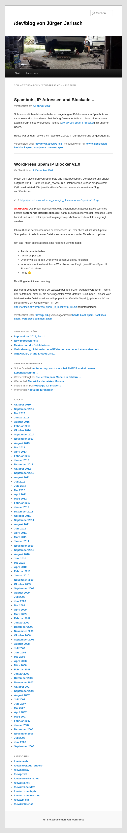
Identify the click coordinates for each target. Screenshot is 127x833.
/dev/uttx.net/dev (24, 787)
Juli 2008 (19, 648)
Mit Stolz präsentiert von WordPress (63, 819)
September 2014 (24, 434)
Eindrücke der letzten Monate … (47, 381)
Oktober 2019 (22, 404)
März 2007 (20, 716)
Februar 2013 (22, 455)
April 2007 (20, 712)
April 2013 (20, 451)
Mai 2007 (19, 707)
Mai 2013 (19, 447)
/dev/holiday (21, 769)
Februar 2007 (22, 720)
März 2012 (20, 498)
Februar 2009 (22, 618)
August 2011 (22, 524)
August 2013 (22, 443)
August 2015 (22, 421)
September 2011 (24, 520)
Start (17, 73)
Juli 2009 (19, 596)
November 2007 (23, 682)
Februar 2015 (22, 426)
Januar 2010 (21, 575)
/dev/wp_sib (55, 143)
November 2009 (23, 579)
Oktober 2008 (22, 635)
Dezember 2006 (23, 729)
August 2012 (22, 477)
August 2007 (22, 695)
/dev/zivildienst (23, 803)
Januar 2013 (21, 460)
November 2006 (23, 733)
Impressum (32, 73)
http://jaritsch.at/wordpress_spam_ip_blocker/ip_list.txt (45, 306)
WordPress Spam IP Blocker (77, 122)
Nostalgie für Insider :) (47, 385)
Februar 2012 (22, 502)
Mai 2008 (19, 656)
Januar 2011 (21, 541)
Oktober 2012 (22, 468)
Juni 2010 (20, 558)
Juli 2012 (19, 481)
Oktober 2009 (22, 584)
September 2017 (24, 409)
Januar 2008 (21, 673)
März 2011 (20, 537)
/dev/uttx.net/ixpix (25, 791)
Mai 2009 (19, 605)
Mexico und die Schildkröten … (33, 345)
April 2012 (20, 494)
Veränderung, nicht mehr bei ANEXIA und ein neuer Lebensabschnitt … (58, 349)
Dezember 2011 (23, 511)
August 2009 (22, 592)
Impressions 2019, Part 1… (30, 336)
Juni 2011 (20, 528)
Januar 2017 (21, 417)
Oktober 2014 (22, 430)
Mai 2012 (19, 490)
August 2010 (22, 554)
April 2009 (20, 609)
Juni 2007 (20, 703)
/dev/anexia (21, 761)
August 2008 (22, 643)
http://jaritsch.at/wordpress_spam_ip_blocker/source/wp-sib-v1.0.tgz (60, 200)
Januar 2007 (21, 725)
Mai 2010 (19, 562)
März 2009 (20, 614)
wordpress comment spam (49, 147)
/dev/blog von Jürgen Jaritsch (48, 23)
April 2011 (20, 532)
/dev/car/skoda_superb (28, 765)
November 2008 (23, 631)
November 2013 (23, 438)
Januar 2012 (21, 507)
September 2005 (24, 746)
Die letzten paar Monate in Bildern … (58, 377)
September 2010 (24, 549)
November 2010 (23, 545)
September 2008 (24, 639)
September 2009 (24, 588)
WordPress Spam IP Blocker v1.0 (47, 164)
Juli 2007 (19, 699)
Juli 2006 (19, 737)
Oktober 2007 (22, 686)
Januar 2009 (21, 622)
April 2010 (20, 566)
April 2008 (20, 661)
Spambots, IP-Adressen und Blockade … (55, 99)
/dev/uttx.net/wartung (27, 795)
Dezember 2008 (23, 626)
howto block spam (96, 143)
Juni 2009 (20, 601)
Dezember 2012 (23, 464)
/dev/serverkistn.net (26, 778)
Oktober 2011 (22, 515)
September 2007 (24, 690)
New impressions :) (26, 340)
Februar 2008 (22, 669)
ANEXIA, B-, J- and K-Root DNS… (35, 353)
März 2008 (20, 665)
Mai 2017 (19, 413)
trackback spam (23, 147)
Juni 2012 (20, 485)
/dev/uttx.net (22, 782)
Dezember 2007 (23, 678)
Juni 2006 (20, 742)
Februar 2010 (22, 571)
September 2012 (24, 472)
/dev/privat (41, 143)
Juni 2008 (20, 652)
